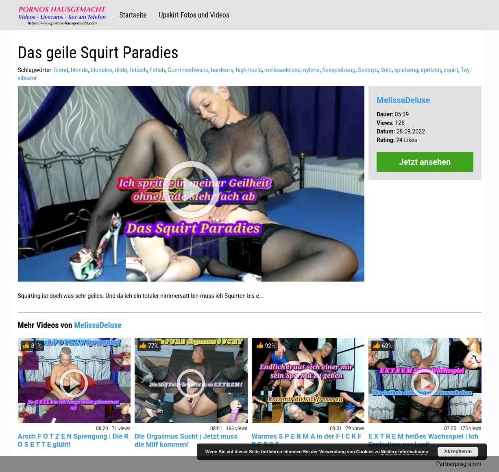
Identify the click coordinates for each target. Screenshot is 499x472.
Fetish (157, 70)
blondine (101, 70)
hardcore (222, 70)
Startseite (133, 15)
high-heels (249, 70)
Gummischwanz (188, 70)
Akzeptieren (458, 452)
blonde (79, 70)
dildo (121, 70)
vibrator (27, 78)
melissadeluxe (282, 70)
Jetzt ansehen (425, 162)
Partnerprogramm (459, 464)
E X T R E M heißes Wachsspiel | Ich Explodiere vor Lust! (423, 440)
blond (61, 70)
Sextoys (368, 70)
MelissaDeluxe (403, 100)
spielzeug (406, 70)
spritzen (431, 70)
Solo (386, 70)
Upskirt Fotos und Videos (194, 15)
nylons (311, 70)
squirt (451, 70)
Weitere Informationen (404, 451)
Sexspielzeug (338, 70)
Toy (465, 70)
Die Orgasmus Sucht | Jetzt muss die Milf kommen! (186, 440)
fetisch (138, 70)
